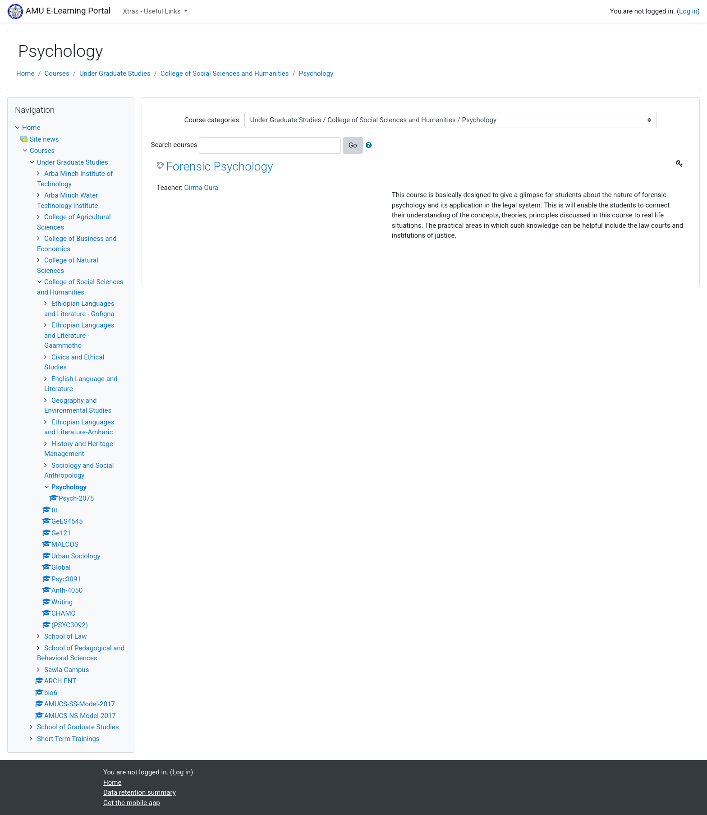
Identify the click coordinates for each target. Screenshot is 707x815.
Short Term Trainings (68, 739)
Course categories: (212, 120)
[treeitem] (71, 128)
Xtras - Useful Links (152, 11)
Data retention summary (139, 792)
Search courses (174, 145)
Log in (688, 11)
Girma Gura (201, 188)
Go (353, 145)
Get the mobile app (131, 803)
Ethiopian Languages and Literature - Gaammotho (79, 335)
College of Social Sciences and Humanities (225, 73)
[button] (370, 145)
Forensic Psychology (219, 166)
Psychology (316, 73)
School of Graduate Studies (78, 727)
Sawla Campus (66, 670)
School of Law (65, 636)
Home (25, 73)
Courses (57, 73)
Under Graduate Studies (115, 73)
